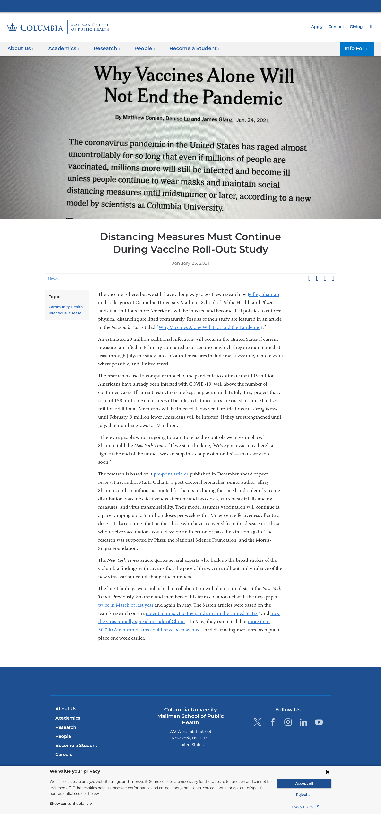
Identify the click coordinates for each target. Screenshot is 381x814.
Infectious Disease (64, 313)
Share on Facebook (309, 278)
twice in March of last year (125, 605)
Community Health (64, 307)
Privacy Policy (304, 807)
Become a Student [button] (187, 48)
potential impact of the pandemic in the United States (203, 613)
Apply (319, 27)
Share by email (332, 278)
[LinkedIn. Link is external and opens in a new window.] (304, 722)
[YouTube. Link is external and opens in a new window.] (319, 722)
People (62, 736)
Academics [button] (62, 48)
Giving (357, 27)
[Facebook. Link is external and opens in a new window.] (273, 722)
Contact (337, 27)
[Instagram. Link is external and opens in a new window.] (288, 722)
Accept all (304, 783)
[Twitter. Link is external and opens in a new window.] (257, 722)
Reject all (304, 795)
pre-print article (171, 474)
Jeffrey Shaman (263, 294)
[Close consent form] (327, 772)
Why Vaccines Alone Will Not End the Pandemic (211, 327)
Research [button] (103, 48)
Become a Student (74, 745)
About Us (65, 708)
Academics (66, 718)
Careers (63, 754)
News (52, 279)
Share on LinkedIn (325, 278)
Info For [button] (357, 48)
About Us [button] (20, 48)
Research (65, 727)
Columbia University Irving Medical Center (190, 5)
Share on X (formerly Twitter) (317, 278)
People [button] (140, 48)
